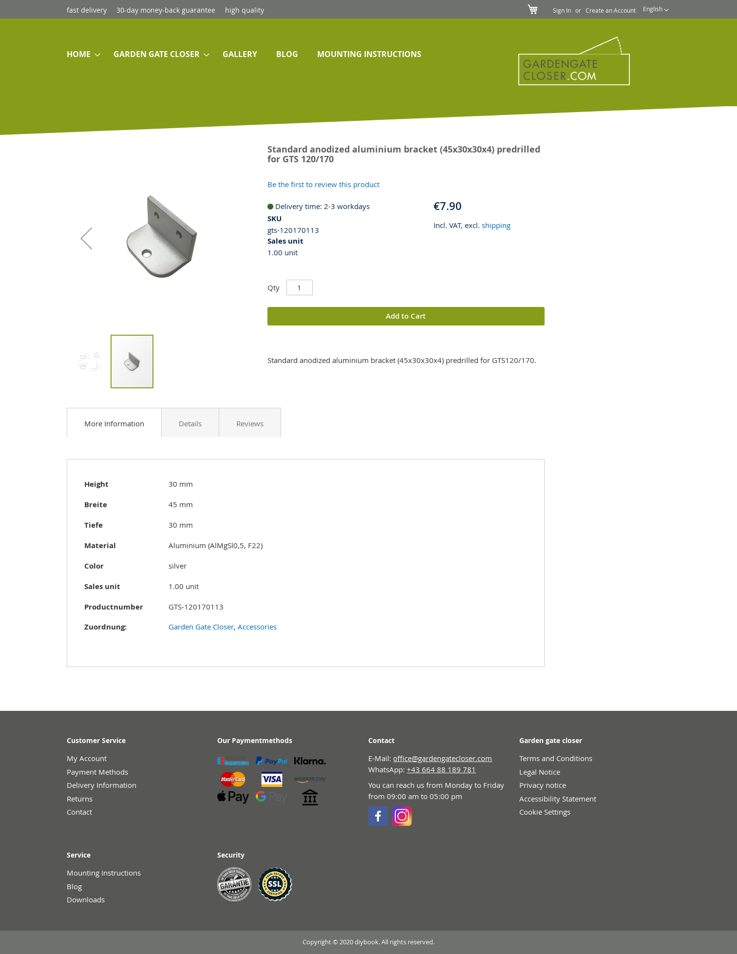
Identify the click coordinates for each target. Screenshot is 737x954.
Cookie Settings (544, 812)
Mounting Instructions (104, 873)
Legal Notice (539, 772)
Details (190, 423)
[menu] (275, 54)
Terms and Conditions (555, 758)
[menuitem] (80, 54)
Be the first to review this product (323, 184)
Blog (74, 886)
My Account (87, 758)
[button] (656, 10)
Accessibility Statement (557, 798)
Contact (79, 812)
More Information (114, 423)
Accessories (257, 626)
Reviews (250, 423)
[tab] (114, 422)
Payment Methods (97, 772)
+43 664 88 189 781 (441, 769)
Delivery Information (101, 785)
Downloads (86, 899)
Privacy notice (542, 785)
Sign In (562, 10)
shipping (496, 225)
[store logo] (569, 61)
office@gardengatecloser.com (442, 758)
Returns (80, 798)
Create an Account (611, 10)
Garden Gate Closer (201, 626)
